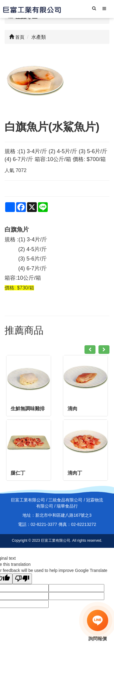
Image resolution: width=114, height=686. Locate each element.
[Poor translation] (22, 578)
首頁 (16, 37)
